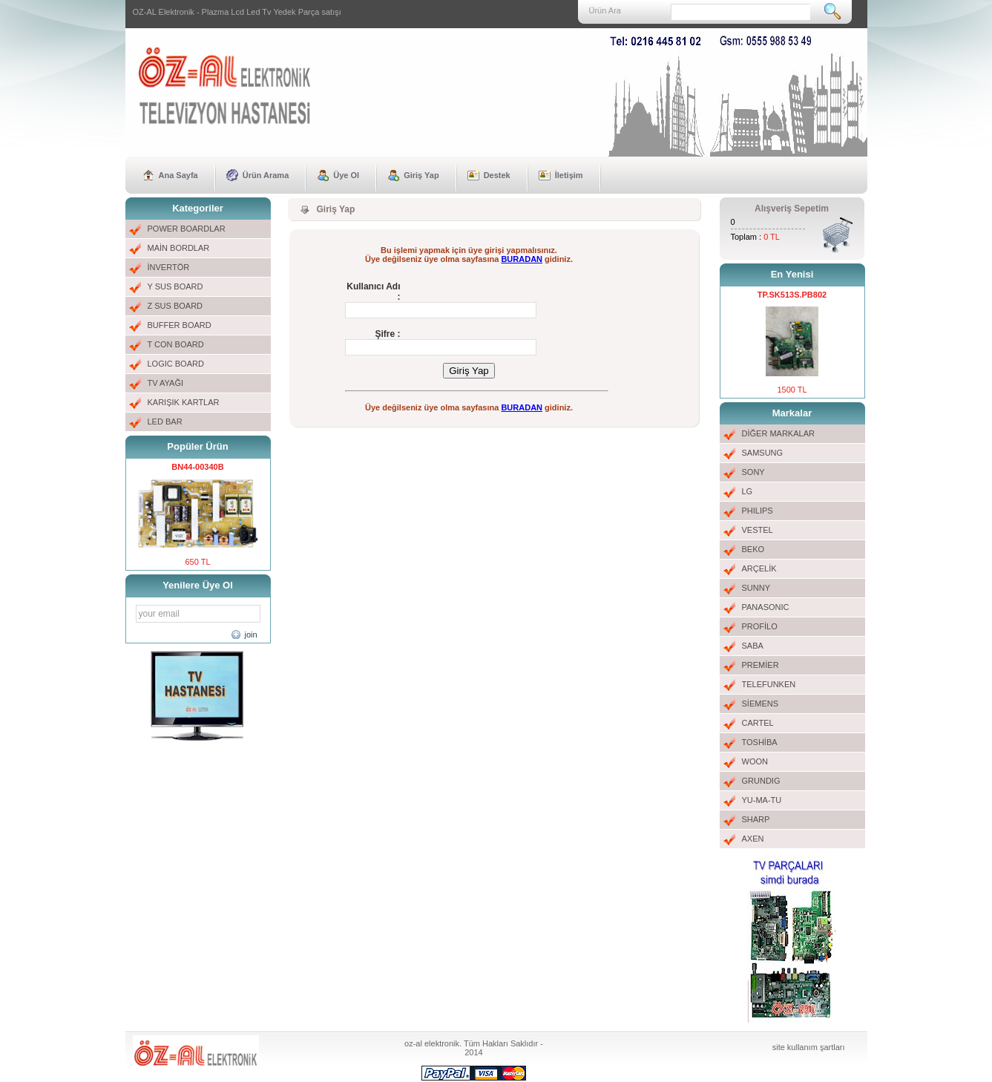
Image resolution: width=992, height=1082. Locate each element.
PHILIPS (757, 510)
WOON (755, 761)
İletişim (569, 175)
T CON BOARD (176, 344)
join (251, 634)
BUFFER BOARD (179, 325)
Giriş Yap (421, 175)
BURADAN (521, 259)
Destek (497, 175)
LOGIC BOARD (176, 363)
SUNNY (756, 587)
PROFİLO (760, 626)
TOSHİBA (760, 742)
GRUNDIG (761, 780)
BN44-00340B (197, 466)
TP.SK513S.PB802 (792, 294)
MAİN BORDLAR (179, 247)
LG (747, 491)
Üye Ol (346, 175)
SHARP (756, 819)
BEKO (753, 549)
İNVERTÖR (169, 267)
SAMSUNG (763, 452)
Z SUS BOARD (175, 305)
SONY (753, 472)
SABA (752, 645)
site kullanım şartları (808, 1047)
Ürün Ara (605, 10)
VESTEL (757, 529)
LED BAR (165, 421)
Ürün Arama (266, 175)
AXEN (753, 838)
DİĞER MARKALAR (778, 433)
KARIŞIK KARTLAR (184, 402)
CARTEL (758, 722)
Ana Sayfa (178, 175)
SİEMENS (760, 703)
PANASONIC (765, 607)
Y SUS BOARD (175, 286)
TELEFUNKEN (769, 684)
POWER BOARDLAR (187, 228)
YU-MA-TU (762, 800)
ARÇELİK (759, 568)
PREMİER (760, 664)
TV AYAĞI (166, 382)
